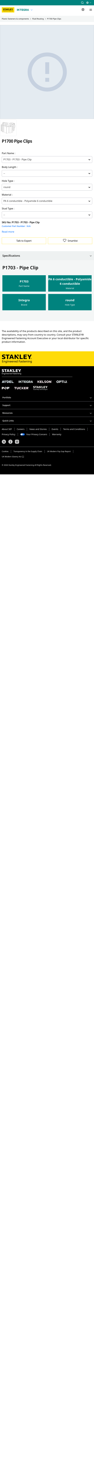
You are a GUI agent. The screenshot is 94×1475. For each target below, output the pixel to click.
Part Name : (8, 153)
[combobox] (3, 159)
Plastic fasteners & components (15, 19)
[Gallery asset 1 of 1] (8, 128)
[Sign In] (82, 10)
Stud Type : (8, 208)
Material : (7, 194)
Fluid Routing (38, 19)
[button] (82, 2)
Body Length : (10, 167)
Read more (8, 231)
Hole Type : (8, 180)
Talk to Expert (24, 240)
